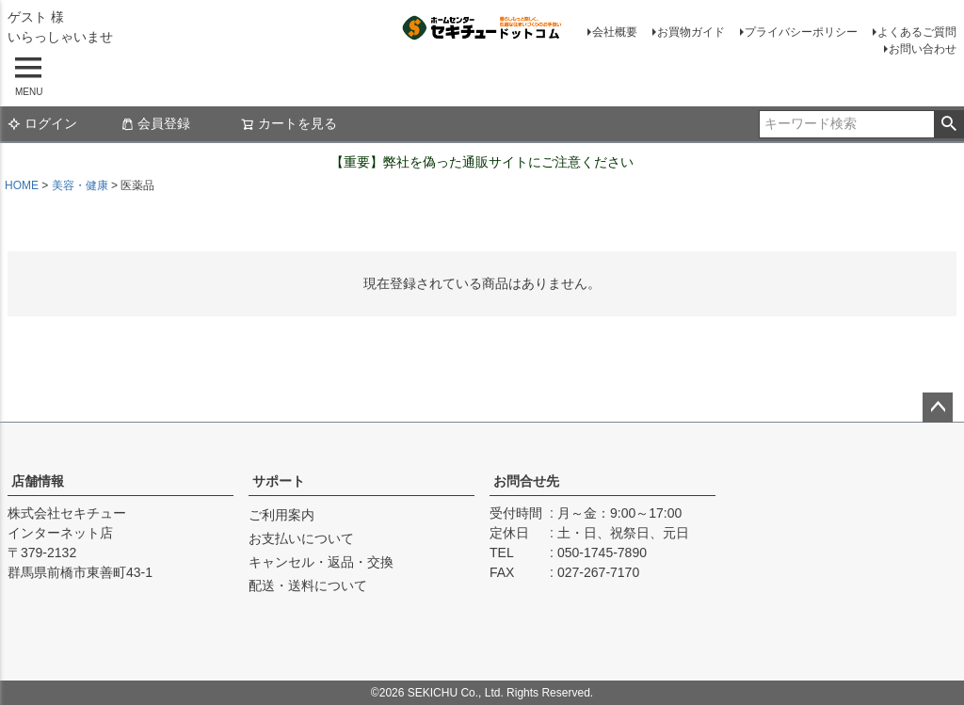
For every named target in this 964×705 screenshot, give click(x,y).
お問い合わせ (922, 49)
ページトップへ (938, 408)
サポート (278, 481)
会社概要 (614, 32)
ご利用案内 (281, 514)
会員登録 (155, 123)
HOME (22, 185)
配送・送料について (308, 585)
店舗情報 (37, 481)
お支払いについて (301, 538)
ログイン (42, 123)
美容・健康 (80, 185)
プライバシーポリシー (801, 32)
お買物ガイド (691, 32)
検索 (948, 124)
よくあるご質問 (916, 32)
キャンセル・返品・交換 (321, 561)
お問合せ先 (526, 481)
